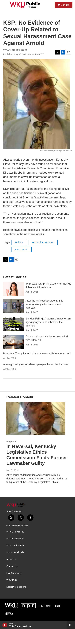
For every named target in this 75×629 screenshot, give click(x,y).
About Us (11, 559)
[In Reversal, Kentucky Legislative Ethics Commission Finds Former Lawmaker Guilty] (35, 418)
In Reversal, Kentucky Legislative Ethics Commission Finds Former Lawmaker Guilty (36, 455)
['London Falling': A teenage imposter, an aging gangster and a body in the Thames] (13, 324)
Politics (19, 242)
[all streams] (71, 625)
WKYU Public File (15, 532)
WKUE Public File (15, 552)
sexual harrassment (43, 242)
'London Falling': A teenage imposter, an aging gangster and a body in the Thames (48, 322)
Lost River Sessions (16, 587)
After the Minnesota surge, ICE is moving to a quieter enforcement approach (44, 304)
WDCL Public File (15, 545)
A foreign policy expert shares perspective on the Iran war (35, 364)
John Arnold (21, 249)
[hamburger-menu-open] (5, 5)
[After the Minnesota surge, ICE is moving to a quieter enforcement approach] (13, 306)
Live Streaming (13, 573)
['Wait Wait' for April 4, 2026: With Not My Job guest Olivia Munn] (13, 289)
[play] (5, 625)
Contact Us (11, 566)
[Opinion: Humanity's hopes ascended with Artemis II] (13, 342)
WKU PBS (11, 580)
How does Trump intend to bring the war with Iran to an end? (37, 353)
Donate (64, 4)
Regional (11, 441)
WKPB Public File (15, 538)
